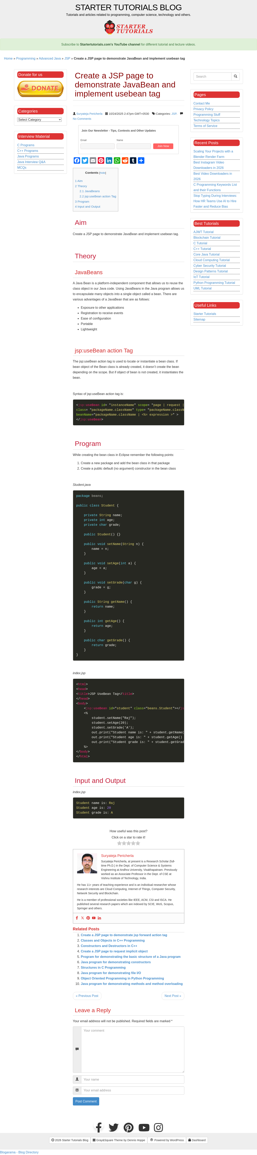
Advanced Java (50, 58)
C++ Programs (27, 150)
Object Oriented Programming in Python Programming (122, 978)
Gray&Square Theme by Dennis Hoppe (119, 1140)
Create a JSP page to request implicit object (114, 951)
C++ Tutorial (202, 249)
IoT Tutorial (202, 277)
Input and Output (87, 206)
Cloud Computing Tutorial (212, 260)
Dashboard (197, 1140)
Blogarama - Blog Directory (19, 1152)
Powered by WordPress (167, 1140)
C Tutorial (200, 243)
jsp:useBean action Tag (98, 196)
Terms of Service (205, 126)
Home (8, 58)
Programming (25, 58)
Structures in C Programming (103, 967)
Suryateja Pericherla (89, 113)
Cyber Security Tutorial (210, 265)
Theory (81, 186)
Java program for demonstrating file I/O (111, 973)
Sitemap (199, 319)
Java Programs (28, 156)
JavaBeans (90, 191)
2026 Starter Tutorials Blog (69, 1140)
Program (82, 201)
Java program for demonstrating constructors (116, 962)
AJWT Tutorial (204, 232)
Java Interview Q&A (31, 162)
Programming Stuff (207, 114)
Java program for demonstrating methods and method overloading (132, 984)
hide (102, 172)
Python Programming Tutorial (214, 282)
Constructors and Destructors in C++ (109, 946)
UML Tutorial (203, 288)
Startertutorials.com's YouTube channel (110, 44)
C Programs (25, 145)
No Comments (82, 118)
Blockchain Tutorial (207, 237)
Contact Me (202, 103)
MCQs (21, 167)
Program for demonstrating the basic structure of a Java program (131, 956)
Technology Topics (207, 120)
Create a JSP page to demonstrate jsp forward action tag (124, 935)
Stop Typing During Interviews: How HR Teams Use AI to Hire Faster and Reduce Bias (215, 201)
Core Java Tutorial (207, 254)
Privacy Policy (204, 109)
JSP (67, 58)
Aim (79, 181)
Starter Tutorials (205, 314)
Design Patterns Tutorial (211, 271)
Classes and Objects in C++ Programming (113, 940)
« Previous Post (87, 996)
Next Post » (173, 996)
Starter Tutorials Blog (128, 7)
